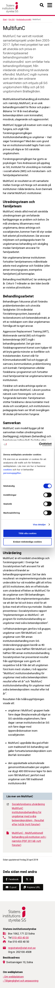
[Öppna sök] (42, 6)
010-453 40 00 (20, 937)
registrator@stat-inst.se (22, 947)
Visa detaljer (39, 524)
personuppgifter (12, 473)
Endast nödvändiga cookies (27, 541)
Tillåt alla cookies (27, 533)
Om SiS (12, 19)
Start (5, 19)
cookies (7, 469)
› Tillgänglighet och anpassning (20, 980)
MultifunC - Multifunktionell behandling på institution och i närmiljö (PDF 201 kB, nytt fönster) (26, 839)
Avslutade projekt (23, 19)
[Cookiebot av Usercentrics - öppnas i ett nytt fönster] (39, 444)
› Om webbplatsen (13, 976)
